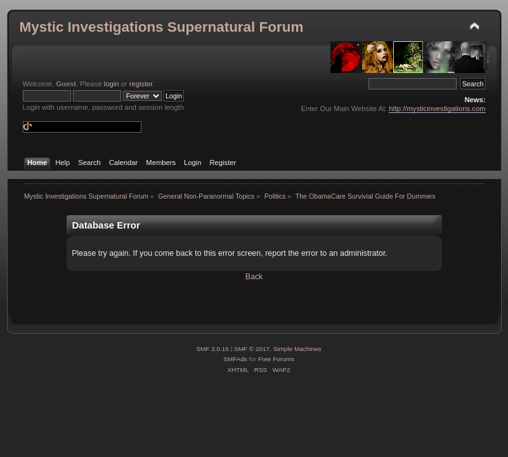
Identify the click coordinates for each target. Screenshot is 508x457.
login (111, 84)
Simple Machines (297, 348)
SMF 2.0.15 (212, 348)
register (141, 84)
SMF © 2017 (252, 348)
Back (254, 276)
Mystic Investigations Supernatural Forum (162, 27)
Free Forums (276, 358)
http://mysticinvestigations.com (437, 108)
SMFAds (235, 358)
